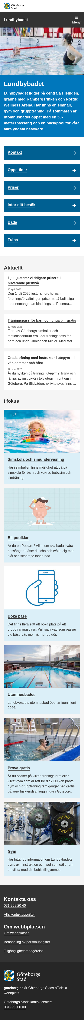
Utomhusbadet (21, 694)
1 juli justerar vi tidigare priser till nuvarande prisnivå (34, 280)
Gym (12, 851)
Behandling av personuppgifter (27, 942)
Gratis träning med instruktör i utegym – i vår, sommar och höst (41, 360)
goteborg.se (13, 988)
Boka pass (17, 616)
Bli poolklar (18, 538)
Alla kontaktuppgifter (19, 914)
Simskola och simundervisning (36, 459)
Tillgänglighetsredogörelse (23, 951)
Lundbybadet (16, 20)
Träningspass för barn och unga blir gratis (42, 320)
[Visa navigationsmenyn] (76, 20)
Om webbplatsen (16, 933)
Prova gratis (19, 768)
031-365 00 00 (15, 1007)
